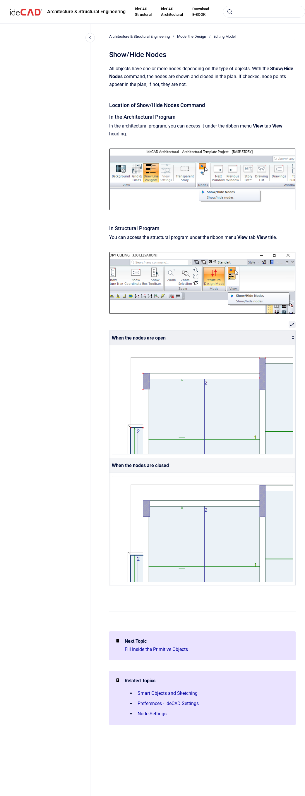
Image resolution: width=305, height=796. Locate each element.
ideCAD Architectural (172, 12)
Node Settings (152, 713)
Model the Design (191, 36)
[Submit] (229, 11)
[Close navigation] (90, 37)
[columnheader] (202, 337)
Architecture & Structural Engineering (86, 11)
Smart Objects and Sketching (168, 693)
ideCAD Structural (143, 12)
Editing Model (224, 36)
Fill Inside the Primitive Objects (156, 649)
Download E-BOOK (200, 12)
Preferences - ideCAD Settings (168, 703)
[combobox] (264, 11)
